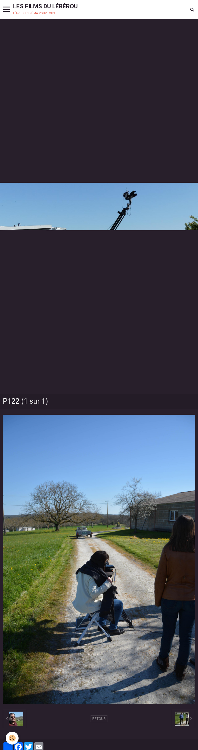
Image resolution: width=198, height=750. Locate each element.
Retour (99, 719)
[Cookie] (12, 738)
